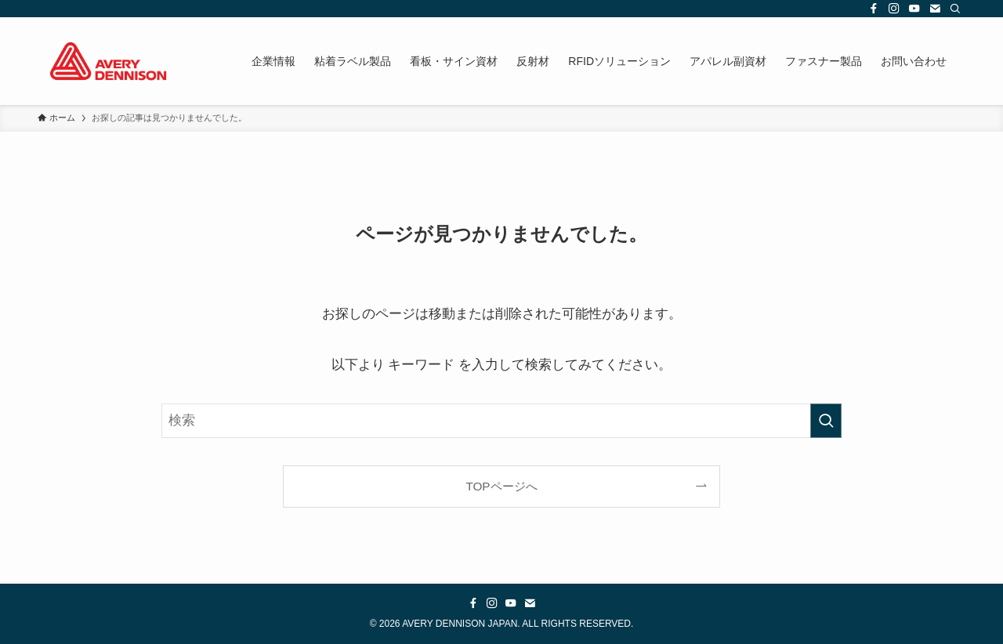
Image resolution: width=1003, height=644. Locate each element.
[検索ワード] (501, 420)
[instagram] (894, 8)
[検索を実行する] (826, 420)
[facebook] (874, 8)
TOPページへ (501, 486)
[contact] (935, 8)
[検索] (955, 8)
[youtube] (914, 8)
